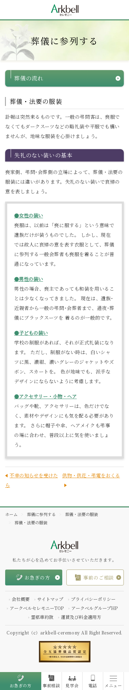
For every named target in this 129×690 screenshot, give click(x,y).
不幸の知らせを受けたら (31, 480)
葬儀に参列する (41, 514)
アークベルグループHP (94, 608)
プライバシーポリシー (93, 599)
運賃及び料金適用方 (81, 617)
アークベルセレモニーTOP (37, 608)
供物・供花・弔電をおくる (91, 475)
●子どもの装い (31, 332)
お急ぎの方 (21, 685)
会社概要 (21, 599)
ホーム (11, 514)
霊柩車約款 (42, 617)
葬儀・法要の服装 (81, 514)
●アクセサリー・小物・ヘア (45, 396)
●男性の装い (28, 278)
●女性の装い (28, 215)
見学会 (71, 685)
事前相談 (51, 685)
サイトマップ (50, 599)
